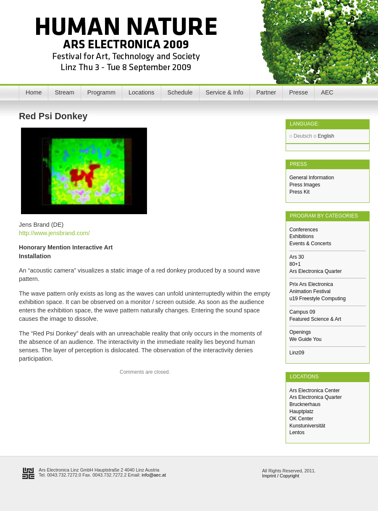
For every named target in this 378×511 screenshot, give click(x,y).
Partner (266, 92)
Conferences (303, 230)
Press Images (304, 185)
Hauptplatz (301, 411)
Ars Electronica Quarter (315, 271)
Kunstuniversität (307, 426)
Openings (300, 332)
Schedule (180, 92)
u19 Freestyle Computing (317, 298)
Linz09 (296, 353)
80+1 (295, 264)
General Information (311, 178)
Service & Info (225, 92)
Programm (101, 92)
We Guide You (305, 339)
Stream (64, 92)
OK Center (301, 419)
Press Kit (299, 192)
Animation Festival (310, 291)
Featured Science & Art (315, 319)
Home (34, 92)
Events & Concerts (310, 243)
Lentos (296, 432)
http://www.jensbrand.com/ (54, 233)
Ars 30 (296, 257)
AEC (327, 92)
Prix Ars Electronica (311, 284)
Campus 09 (302, 312)
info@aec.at (154, 474)
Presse (298, 92)
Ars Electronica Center (314, 390)
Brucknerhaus (304, 404)
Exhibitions (301, 236)
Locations (142, 92)
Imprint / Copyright (280, 475)
